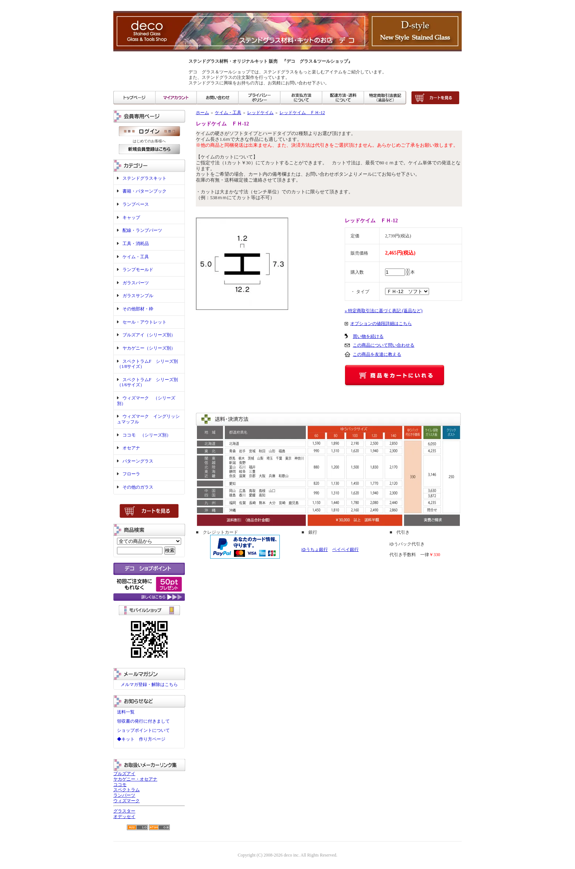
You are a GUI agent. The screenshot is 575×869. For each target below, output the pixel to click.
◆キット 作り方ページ (141, 739)
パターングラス (137, 461)
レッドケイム (260, 112)
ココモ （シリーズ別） (146, 435)
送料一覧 (126, 712)
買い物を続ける (368, 336)
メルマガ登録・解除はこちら (149, 684)
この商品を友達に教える (377, 354)
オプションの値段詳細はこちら (381, 323)
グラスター (124, 811)
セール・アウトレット (144, 322)
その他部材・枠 (137, 308)
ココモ (120, 784)
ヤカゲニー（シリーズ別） (148, 348)
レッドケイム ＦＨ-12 (302, 112)
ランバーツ (124, 795)
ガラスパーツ (135, 282)
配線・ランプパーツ (142, 230)
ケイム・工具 (135, 256)
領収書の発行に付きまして (143, 721)
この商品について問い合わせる (383, 345)
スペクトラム (126, 789)
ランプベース (135, 204)
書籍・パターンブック (144, 191)
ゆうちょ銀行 (314, 549)
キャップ (131, 217)
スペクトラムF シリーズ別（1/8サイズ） (147, 364)
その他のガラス (137, 487)
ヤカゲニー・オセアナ (135, 779)
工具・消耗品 (135, 243)
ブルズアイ (124, 773)
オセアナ (131, 447)
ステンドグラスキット (144, 178)
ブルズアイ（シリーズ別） (148, 334)
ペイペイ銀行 (345, 549)
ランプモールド (137, 269)
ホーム (202, 112)
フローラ (131, 474)
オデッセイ (124, 816)
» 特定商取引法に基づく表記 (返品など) (383, 310)
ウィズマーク (126, 800)
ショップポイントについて (143, 730)
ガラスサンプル (137, 295)
